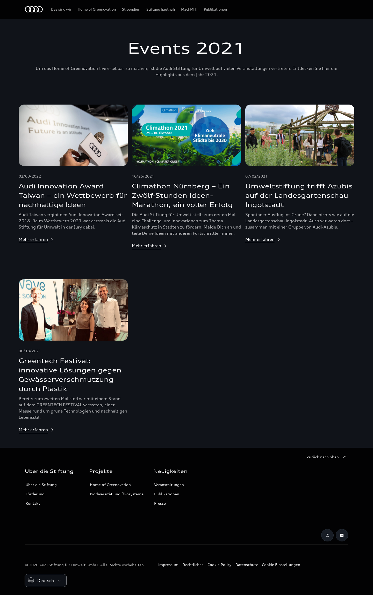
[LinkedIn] (342, 535)
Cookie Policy (219, 564)
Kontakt (33, 503)
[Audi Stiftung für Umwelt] (34, 9)
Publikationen (166, 494)
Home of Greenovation (110, 484)
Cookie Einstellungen (281, 564)
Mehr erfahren (33, 239)
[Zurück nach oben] (327, 457)
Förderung (35, 494)
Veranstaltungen (169, 484)
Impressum (168, 564)
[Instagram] (327, 535)
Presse (160, 503)
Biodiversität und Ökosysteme (117, 494)
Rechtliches (193, 564)
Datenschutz (246, 564)
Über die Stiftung (41, 484)
